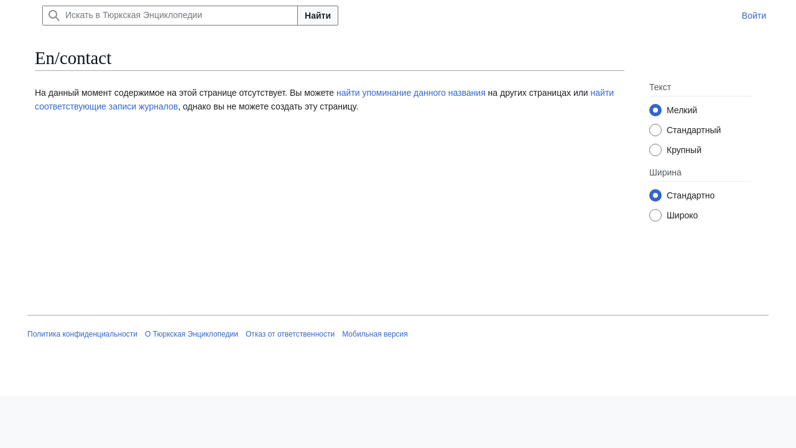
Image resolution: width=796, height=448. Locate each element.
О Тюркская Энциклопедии (191, 334)
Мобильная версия (375, 334)
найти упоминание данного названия (411, 93)
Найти (318, 16)
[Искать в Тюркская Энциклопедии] (170, 16)
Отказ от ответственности (290, 334)
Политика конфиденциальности (82, 334)
